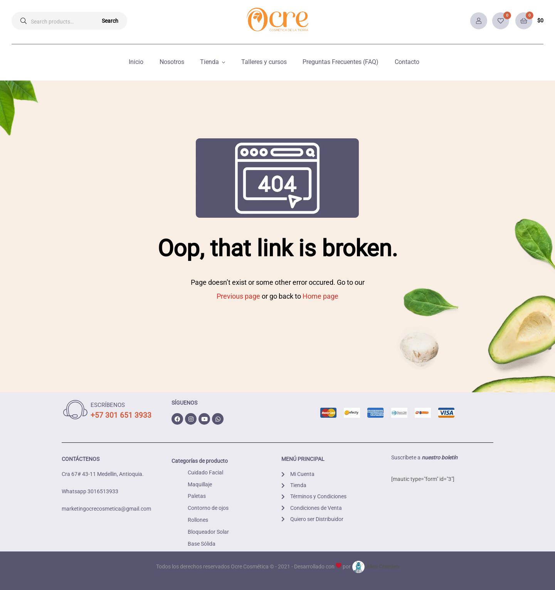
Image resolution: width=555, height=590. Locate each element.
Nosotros (172, 62)
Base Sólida (201, 544)
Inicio (136, 62)
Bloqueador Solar (208, 532)
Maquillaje (200, 484)
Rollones (198, 520)
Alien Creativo (375, 566)
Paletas (197, 496)
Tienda (209, 62)
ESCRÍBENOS (108, 405)
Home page (320, 296)
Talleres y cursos (264, 62)
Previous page (238, 296)
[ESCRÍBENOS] (75, 409)
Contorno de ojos (208, 508)
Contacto (407, 62)
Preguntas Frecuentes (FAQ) (340, 62)
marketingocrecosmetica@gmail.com (106, 509)
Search (110, 21)
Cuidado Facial (205, 472)
